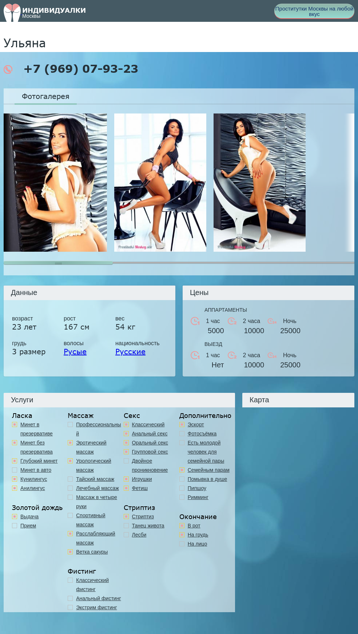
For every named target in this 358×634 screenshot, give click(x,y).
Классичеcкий (148, 424)
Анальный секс (150, 433)
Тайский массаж (95, 479)
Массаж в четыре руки (96, 501)
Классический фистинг (92, 584)
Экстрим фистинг (96, 607)
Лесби (139, 535)
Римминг (198, 497)
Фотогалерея (45, 96)
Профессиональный (98, 429)
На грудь (198, 535)
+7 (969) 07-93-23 (71, 68)
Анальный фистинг (98, 598)
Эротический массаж (91, 447)
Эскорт (196, 424)
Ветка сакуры (92, 552)
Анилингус (32, 488)
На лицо (197, 544)
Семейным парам (209, 470)
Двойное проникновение (150, 465)
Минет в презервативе (36, 429)
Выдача (29, 516)
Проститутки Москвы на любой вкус (314, 11)
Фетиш (140, 488)
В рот (194, 526)
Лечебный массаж (97, 488)
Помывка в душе (207, 479)
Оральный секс (150, 443)
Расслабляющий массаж (95, 538)
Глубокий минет (39, 461)
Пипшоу (197, 488)
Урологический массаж (93, 465)
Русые (75, 351)
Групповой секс (150, 452)
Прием (28, 526)
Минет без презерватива (36, 447)
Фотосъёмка (202, 433)
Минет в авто (35, 470)
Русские (130, 351)
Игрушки (142, 479)
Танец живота (148, 526)
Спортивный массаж (90, 520)
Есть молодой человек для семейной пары (206, 452)
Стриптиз (143, 516)
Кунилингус (33, 479)
